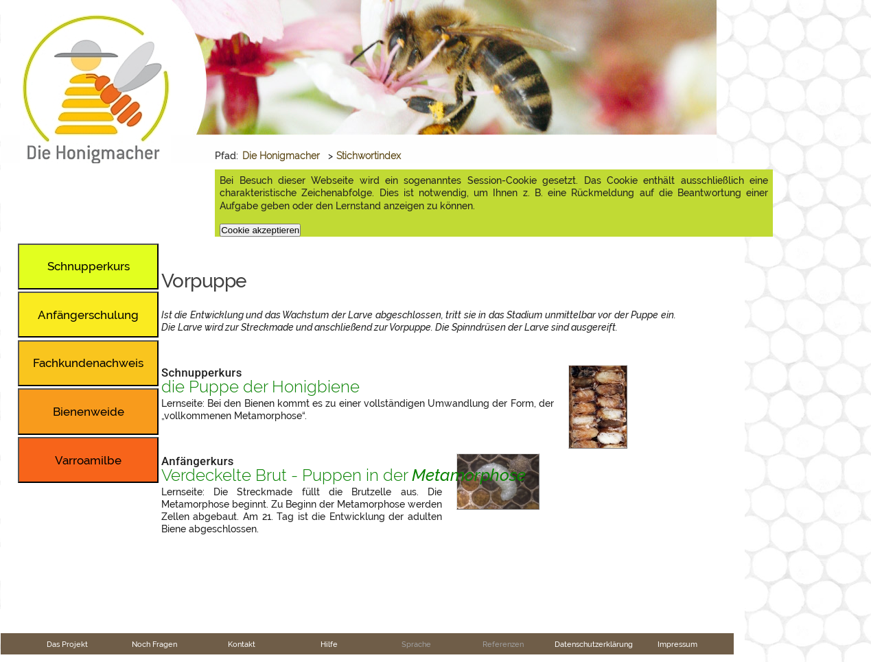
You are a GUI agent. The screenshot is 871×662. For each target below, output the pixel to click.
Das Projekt (67, 644)
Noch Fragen (154, 644)
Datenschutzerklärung (594, 644)
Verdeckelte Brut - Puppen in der (343, 475)
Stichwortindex (368, 155)
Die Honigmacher (281, 155)
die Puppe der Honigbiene (260, 387)
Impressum (677, 644)
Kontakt (241, 644)
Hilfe (329, 644)
